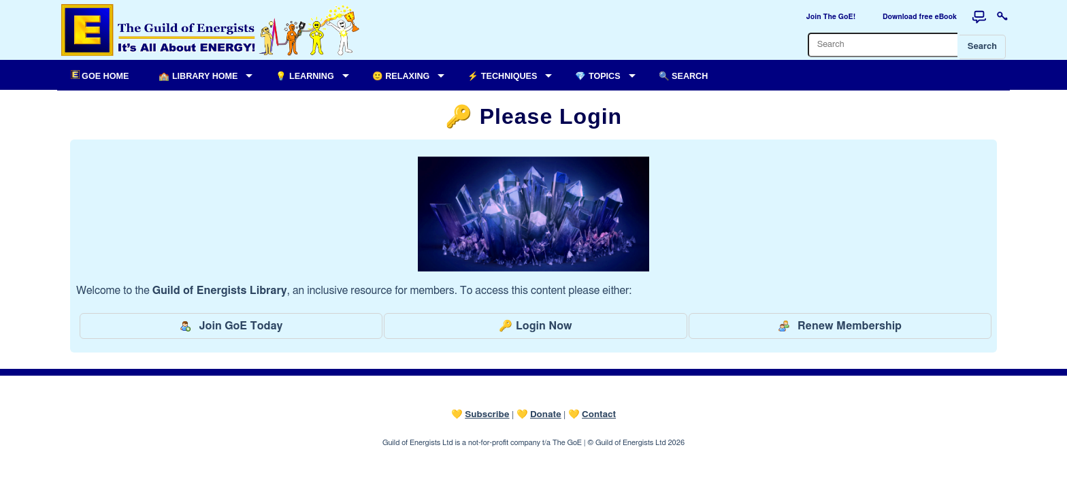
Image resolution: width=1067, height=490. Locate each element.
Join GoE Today (231, 326)
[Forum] (979, 17)
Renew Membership (840, 326)
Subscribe (487, 414)
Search (982, 46)
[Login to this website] (1002, 17)
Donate (545, 414)
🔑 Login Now (535, 326)
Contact (599, 414)
